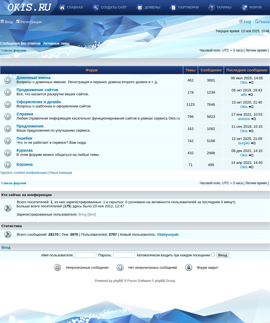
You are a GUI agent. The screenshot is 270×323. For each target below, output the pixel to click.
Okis (243, 82)
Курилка (25, 150)
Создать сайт (114, 7)
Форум (255, 7)
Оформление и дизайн (39, 102)
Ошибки (24, 138)
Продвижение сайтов (37, 90)
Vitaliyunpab (168, 234)
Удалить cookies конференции (23, 173)
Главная (75, 7)
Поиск (262, 22)
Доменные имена (34, 77)
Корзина (25, 164)
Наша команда (60, 173)
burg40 (244, 143)
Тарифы (224, 7)
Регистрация (29, 22)
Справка (25, 114)
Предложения (30, 126)
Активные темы (56, 43)
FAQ (245, 22)
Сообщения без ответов (20, 43)
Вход (7, 22)
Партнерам (188, 7)
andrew (244, 119)
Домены (152, 7)
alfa (244, 95)
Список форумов (13, 50)
